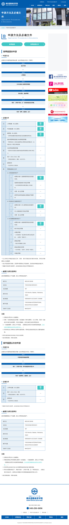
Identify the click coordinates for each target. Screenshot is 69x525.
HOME (32, 5)
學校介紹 (47, 5)
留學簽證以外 (34, 44)
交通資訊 (42, 1)
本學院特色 (39, 5)
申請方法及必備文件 (52, 1)
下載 (40, 123)
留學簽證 (12, 44)
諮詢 (65, 5)
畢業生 (59, 5)
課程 (54, 5)
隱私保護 (44, 512)
